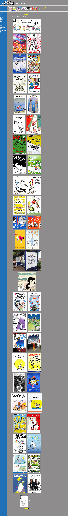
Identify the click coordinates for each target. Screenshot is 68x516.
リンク (1, 34)
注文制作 (1, 32)
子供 (1, 22)
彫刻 (1, 15)
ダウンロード (2, 29)
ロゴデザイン (2, 20)
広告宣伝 (1, 19)
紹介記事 (1, 28)
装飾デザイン (2, 21)
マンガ (1, 17)
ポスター (1, 16)
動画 (1, 25)
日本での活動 (2, 27)
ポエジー (1, 26)
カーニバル (2, 18)
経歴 (1, 13)
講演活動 (1, 23)
